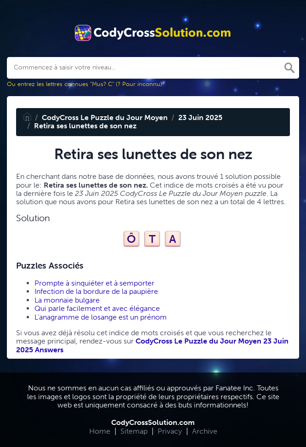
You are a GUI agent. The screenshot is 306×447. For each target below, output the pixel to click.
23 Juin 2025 (200, 117)
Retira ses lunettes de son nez (85, 125)
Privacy (170, 431)
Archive (204, 431)
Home (99, 431)
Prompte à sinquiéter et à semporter (94, 283)
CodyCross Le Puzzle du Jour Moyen (105, 117)
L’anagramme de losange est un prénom (100, 317)
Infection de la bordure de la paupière (96, 291)
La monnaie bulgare (67, 300)
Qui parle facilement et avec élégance (97, 308)
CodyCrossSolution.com (153, 422)
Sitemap (133, 431)
